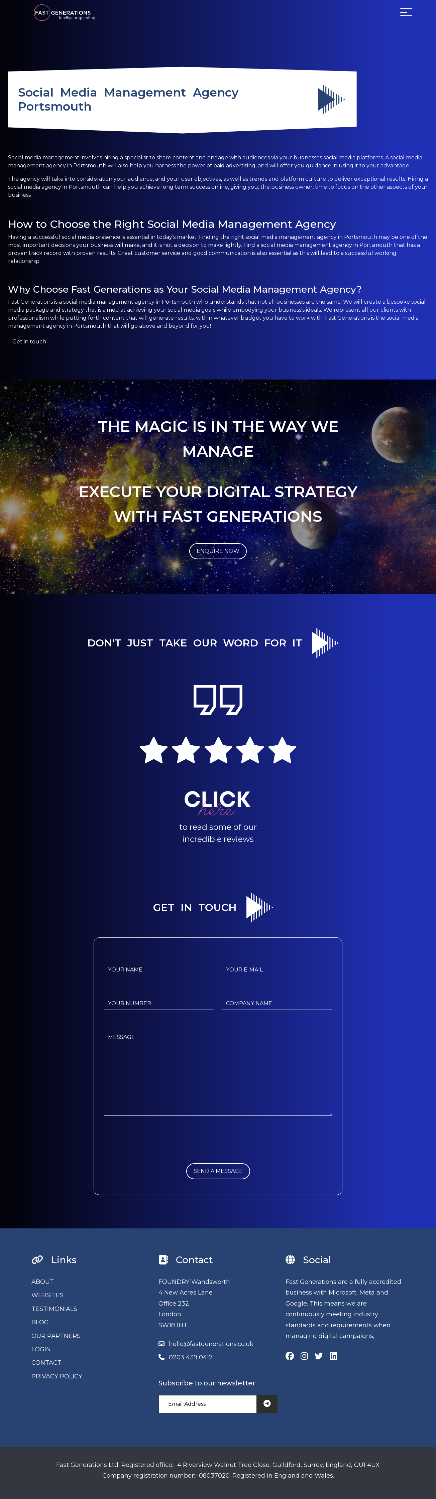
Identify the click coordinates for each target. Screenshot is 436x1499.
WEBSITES (47, 1295)
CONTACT (46, 1362)
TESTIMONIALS (54, 1309)
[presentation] (155, 1150)
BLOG (40, 1322)
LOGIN (41, 1349)
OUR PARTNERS (56, 1336)
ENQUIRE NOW (218, 551)
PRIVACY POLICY (56, 1376)
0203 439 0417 (191, 1357)
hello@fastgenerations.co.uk (211, 1344)
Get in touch (29, 341)
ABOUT (42, 1282)
